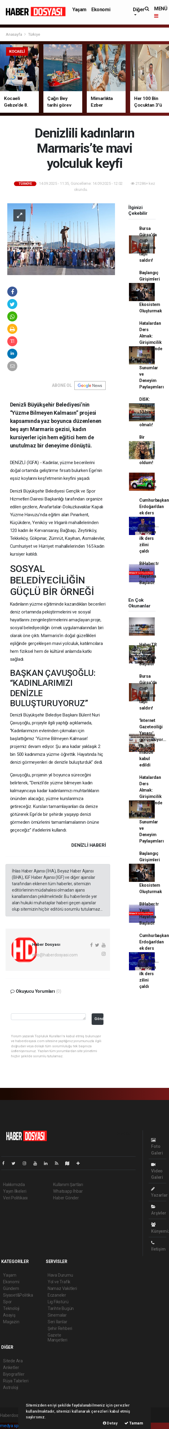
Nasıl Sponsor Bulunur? (148, 481)
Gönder (98, 1018)
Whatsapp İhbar (68, 1191)
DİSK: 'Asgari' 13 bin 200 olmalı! (146, 412)
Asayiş (9, 1315)
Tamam (133, 1423)
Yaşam (79, 9)
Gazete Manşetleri (57, 1337)
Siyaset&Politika (18, 1295)
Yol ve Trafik (59, 1281)
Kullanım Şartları (68, 1184)
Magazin (11, 1321)
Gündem (11, 1288)
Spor (7, 1301)
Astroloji (10, 1387)
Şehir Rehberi (60, 1328)
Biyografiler (14, 1374)
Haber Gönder (66, 1197)
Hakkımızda (14, 1184)
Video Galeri (157, 1171)
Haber (145, 626)
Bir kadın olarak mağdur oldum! (147, 450)
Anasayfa (14, 34)
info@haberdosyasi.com (55, 954)
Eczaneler (57, 1295)
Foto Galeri (157, 1146)
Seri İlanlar (57, 1321)
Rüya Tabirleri (15, 1380)
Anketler (11, 1367)
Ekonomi (100, 9)
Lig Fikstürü (58, 1301)
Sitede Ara (13, 1360)
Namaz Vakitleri (62, 1288)
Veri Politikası (15, 1197)
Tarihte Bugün (61, 1308)
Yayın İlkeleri (14, 1191)
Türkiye (34, 34)
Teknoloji (11, 1308)
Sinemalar (57, 1315)
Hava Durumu (60, 1275)
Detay (110, 1423)
